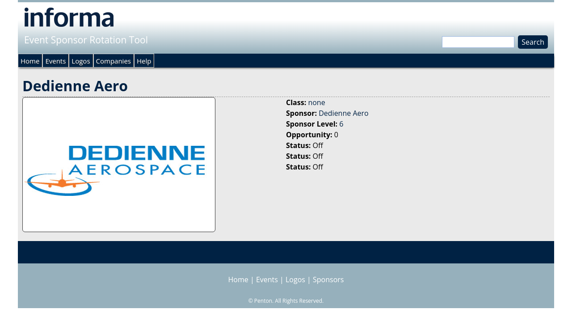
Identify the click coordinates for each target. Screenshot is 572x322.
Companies (113, 60)
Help (144, 60)
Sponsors (328, 279)
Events (55, 60)
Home (30, 60)
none (316, 102)
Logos (81, 60)
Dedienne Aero (343, 113)
